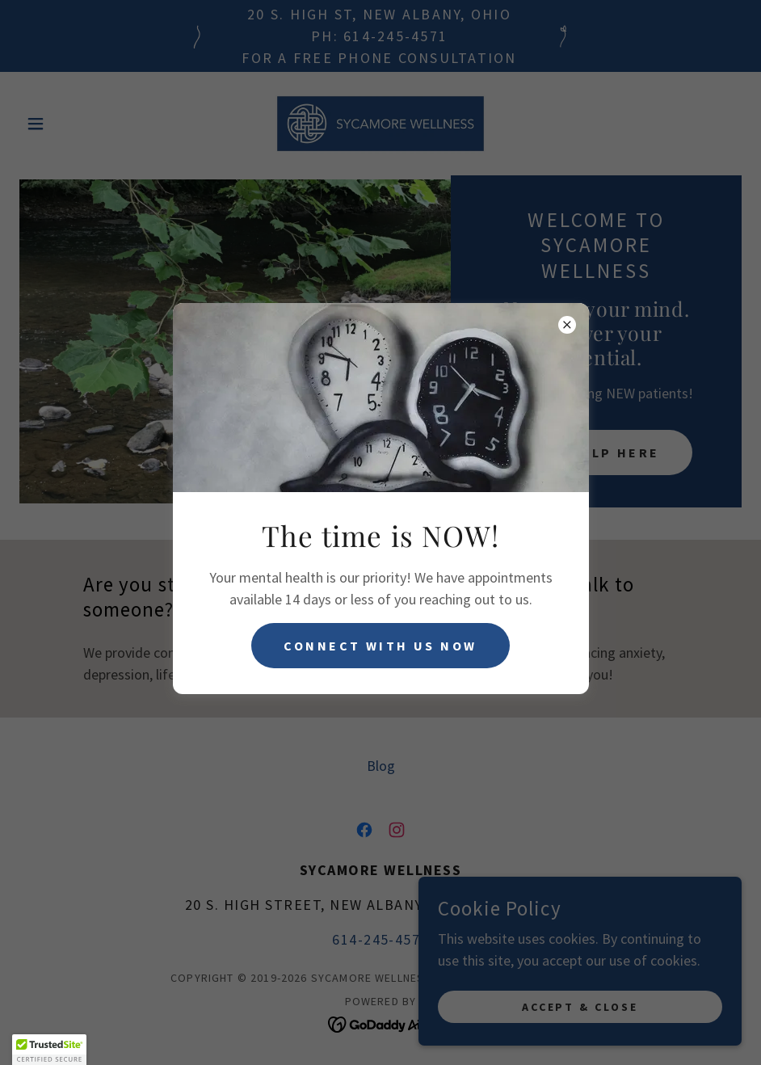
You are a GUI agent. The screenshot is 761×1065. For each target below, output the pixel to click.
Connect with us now (380, 646)
